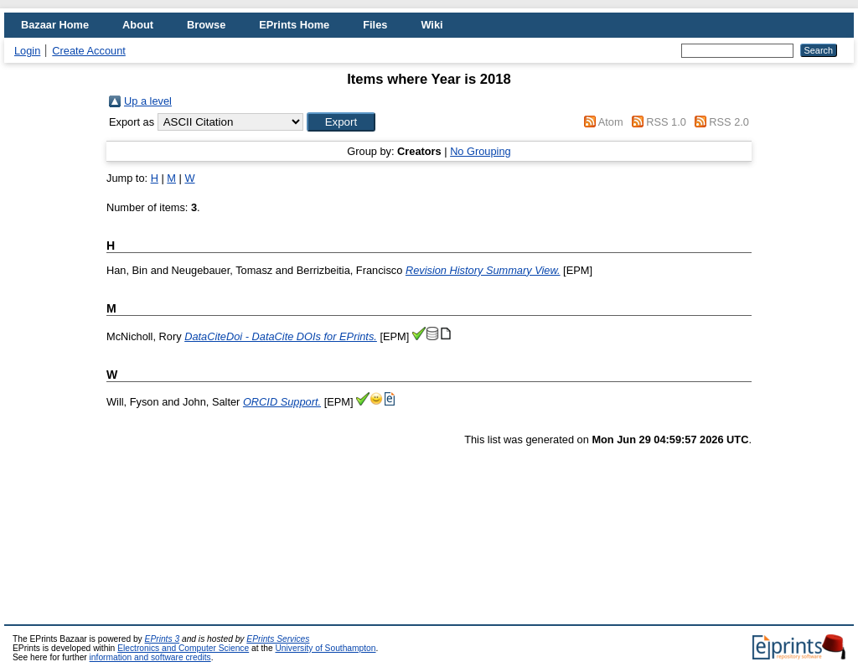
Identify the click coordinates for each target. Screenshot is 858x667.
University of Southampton (325, 648)
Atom (610, 122)
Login (27, 50)
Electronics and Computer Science (183, 648)
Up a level (148, 101)
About (137, 24)
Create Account (89, 50)
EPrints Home (294, 24)
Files (375, 24)
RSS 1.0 (666, 122)
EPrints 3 (162, 639)
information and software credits (150, 657)
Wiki (431, 24)
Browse (206, 24)
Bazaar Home (55, 24)
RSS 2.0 (729, 122)
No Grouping (480, 151)
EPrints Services (277, 639)
